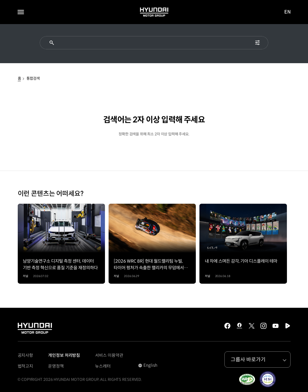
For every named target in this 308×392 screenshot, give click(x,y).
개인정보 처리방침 (64, 355)
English (147, 366)
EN (288, 12)
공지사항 (25, 355)
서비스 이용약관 (109, 355)
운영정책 (56, 366)
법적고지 (25, 366)
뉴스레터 (103, 366)
